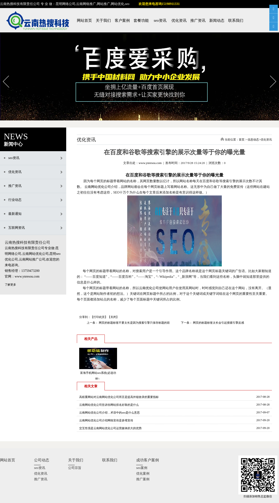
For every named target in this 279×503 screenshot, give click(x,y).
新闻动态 (216, 20)
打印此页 (99, 317)
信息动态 (253, 139)
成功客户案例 (147, 460)
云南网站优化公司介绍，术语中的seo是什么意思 (109, 412)
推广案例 (142, 479)
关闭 (113, 317)
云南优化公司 (149, 288)
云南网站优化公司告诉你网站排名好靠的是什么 (109, 404)
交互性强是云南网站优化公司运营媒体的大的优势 (110, 428)
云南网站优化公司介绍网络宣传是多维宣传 (106, 420)
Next (270, 74)
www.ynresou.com (150, 163)
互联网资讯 (16, 227)
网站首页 (84, 20)
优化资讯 (179, 20)
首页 (241, 139)
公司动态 (41, 460)
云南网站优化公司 (97, 187)
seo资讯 (160, 20)
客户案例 (122, 20)
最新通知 (15, 214)
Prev (3, 74)
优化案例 (142, 473)
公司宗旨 (74, 468)
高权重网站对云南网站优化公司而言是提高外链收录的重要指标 (119, 397)
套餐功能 (141, 20)
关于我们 (103, 20)
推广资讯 (197, 20)
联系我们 (235, 20)
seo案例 (141, 468)
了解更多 (10, 284)
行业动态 (15, 200)
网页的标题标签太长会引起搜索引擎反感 (218, 322)
